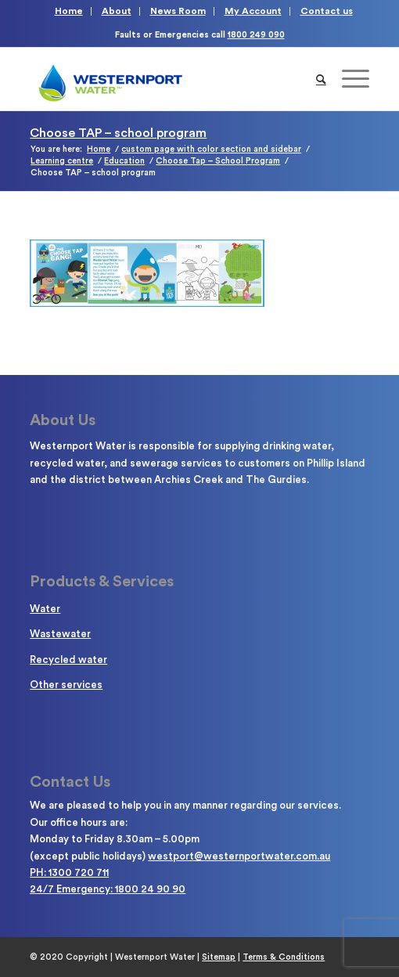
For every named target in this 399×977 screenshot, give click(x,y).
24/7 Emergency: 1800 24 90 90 (107, 889)
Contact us (326, 11)
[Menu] (347, 79)
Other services (66, 685)
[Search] (321, 79)
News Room (178, 11)
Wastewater (60, 634)
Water (45, 609)
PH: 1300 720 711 (69, 872)
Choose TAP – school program (118, 133)
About (116, 11)
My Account (253, 11)
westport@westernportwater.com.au (239, 856)
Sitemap (218, 957)
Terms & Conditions (284, 957)
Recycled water (68, 659)
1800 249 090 (256, 35)
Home (69, 11)
